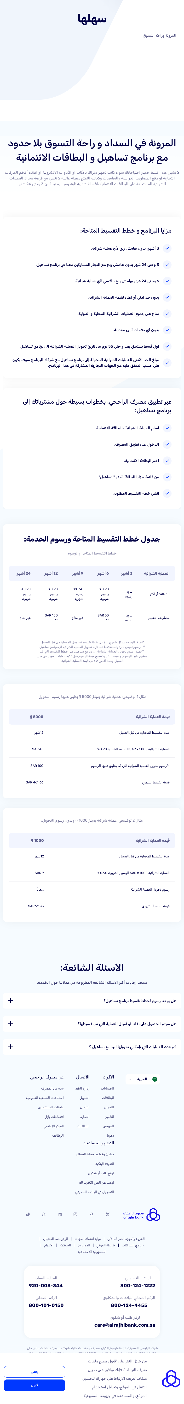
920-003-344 (46, 1285)
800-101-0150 (46, 1305)
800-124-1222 (137, 1285)
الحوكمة (65, 1245)
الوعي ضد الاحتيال (55, 1239)
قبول (34, 1385)
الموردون (83, 1245)
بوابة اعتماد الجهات (88, 1239)
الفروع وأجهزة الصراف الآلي (126, 1239)
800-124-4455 (129, 1305)
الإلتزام (48, 1245)
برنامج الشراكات (133, 1245)
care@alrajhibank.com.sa (124, 1325)
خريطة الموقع (106, 1245)
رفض (34, 1372)
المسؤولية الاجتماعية (92, 1252)
